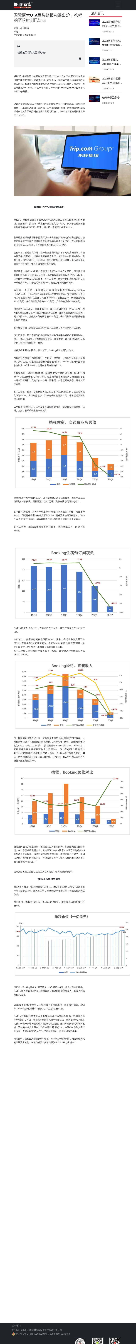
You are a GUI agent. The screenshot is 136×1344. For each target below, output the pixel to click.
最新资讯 (97, 13)
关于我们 (16, 1325)
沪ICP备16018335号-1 (59, 1333)
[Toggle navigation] (118, 5)
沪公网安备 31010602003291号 (31, 1333)
